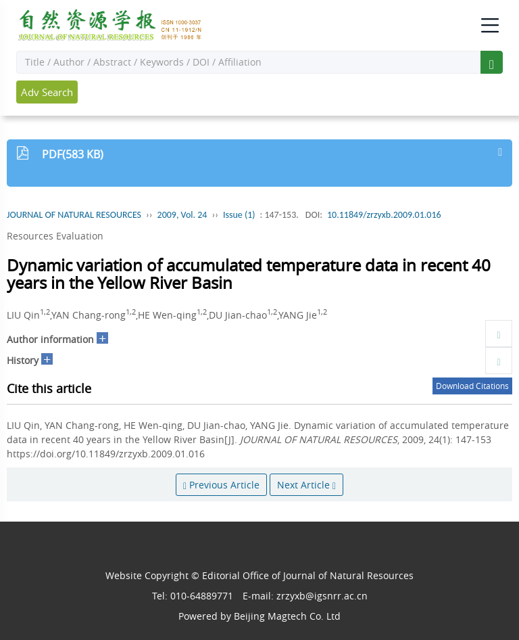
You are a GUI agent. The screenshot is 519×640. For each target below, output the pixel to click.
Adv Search (47, 92)
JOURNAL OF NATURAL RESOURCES (74, 215)
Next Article (306, 484)
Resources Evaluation (55, 235)
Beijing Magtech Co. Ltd (287, 616)
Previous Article (221, 484)
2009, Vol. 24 (182, 215)
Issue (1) (239, 215)
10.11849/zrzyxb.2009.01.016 (384, 215)
